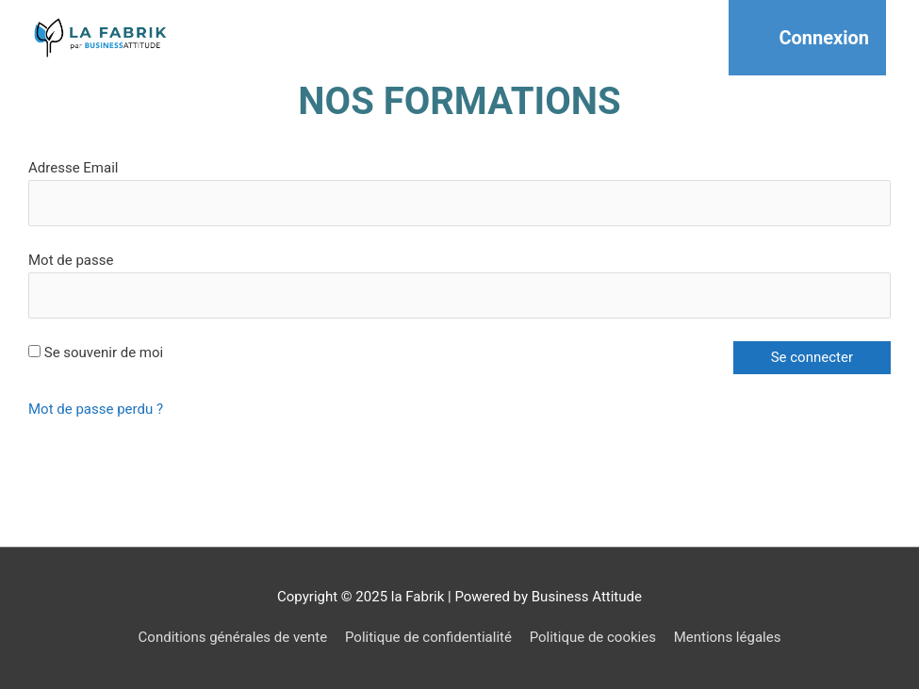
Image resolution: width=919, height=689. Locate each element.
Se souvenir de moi (95, 352)
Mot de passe (70, 260)
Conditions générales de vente (233, 637)
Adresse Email (73, 167)
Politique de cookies (593, 637)
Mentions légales (727, 637)
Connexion (824, 37)
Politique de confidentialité (428, 637)
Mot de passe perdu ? (95, 409)
